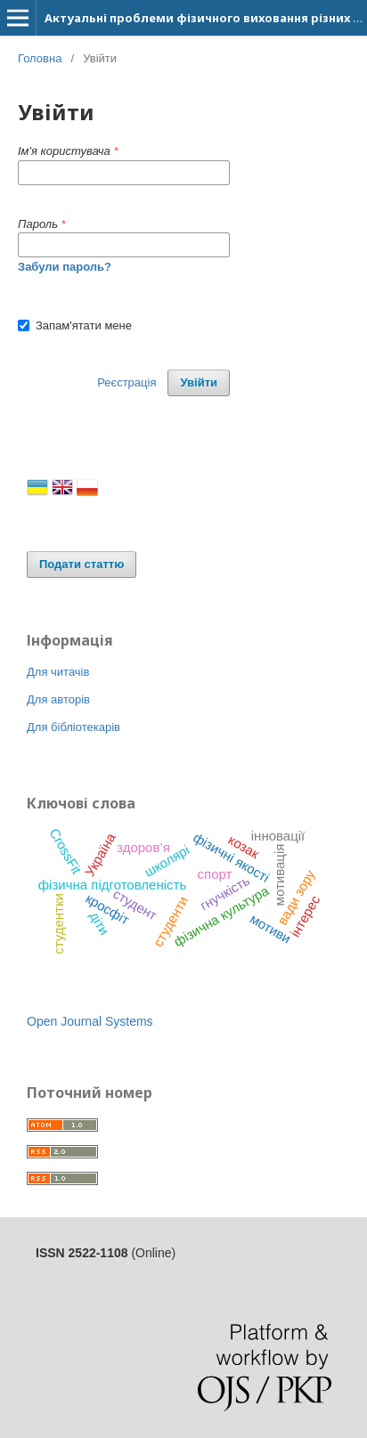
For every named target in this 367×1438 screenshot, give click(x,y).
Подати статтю (81, 564)
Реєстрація (126, 382)
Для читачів (58, 671)
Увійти (198, 382)
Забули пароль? (64, 266)
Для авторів (58, 699)
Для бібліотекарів (73, 727)
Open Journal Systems (90, 1021)
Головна (39, 58)
